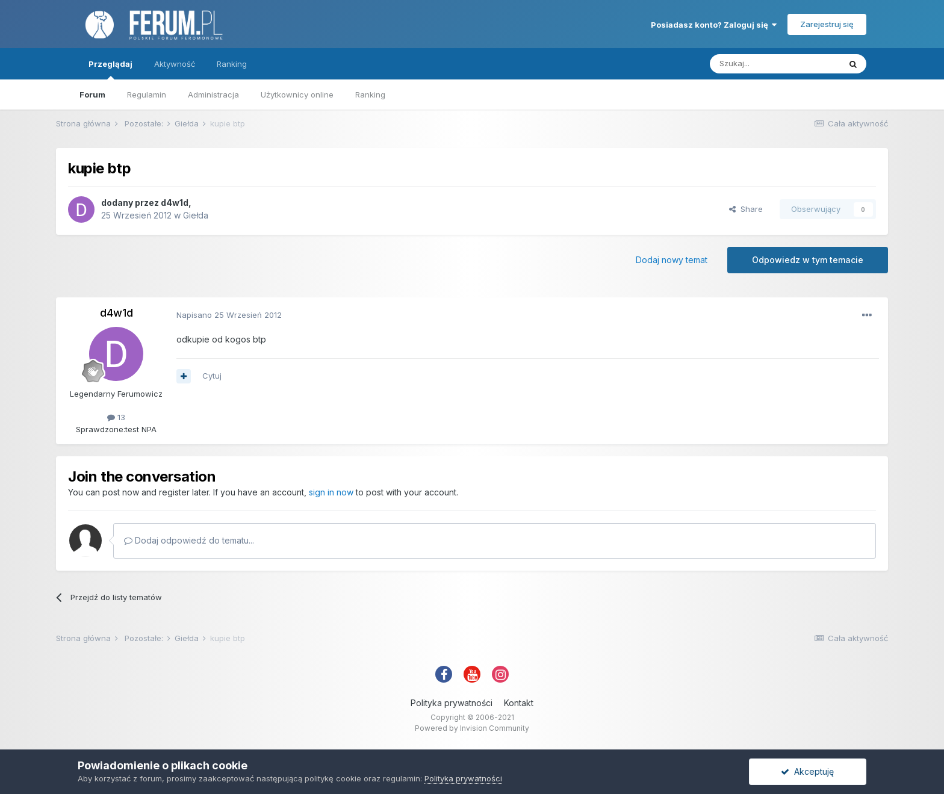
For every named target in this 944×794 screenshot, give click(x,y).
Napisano (229, 315)
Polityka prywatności (451, 703)
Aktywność (174, 64)
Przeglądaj (110, 69)
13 (116, 417)
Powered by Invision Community (472, 728)
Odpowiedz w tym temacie (807, 260)
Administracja (213, 94)
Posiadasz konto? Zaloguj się (714, 24)
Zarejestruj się (827, 24)
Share (746, 209)
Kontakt (518, 703)
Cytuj (212, 375)
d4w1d (174, 202)
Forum (92, 94)
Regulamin (146, 94)
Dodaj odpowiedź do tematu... (189, 540)
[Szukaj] (775, 63)
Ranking (370, 94)
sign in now (331, 492)
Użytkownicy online (297, 94)
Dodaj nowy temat (671, 260)
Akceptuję (807, 771)
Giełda (195, 215)
